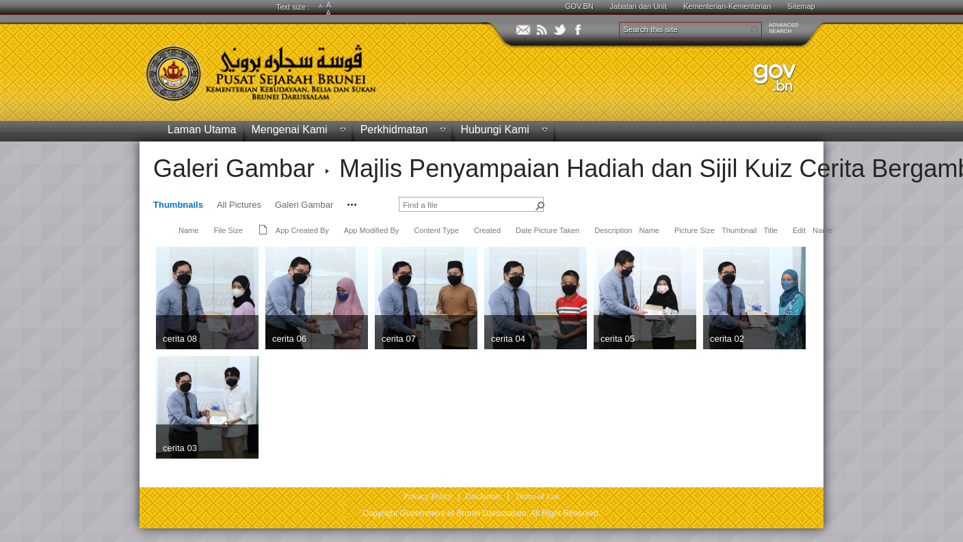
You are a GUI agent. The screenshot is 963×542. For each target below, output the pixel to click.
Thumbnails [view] (178, 205)
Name (188, 230)
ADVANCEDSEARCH (784, 28)
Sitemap (801, 6)
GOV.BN (579, 6)
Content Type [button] (436, 230)
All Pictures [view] (239, 205)
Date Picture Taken (547, 230)
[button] (753, 30)
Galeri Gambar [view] (304, 205)
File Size (227, 230)
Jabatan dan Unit (638, 6)
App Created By (302, 230)
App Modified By (371, 230)
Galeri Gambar (234, 168)
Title (771, 230)
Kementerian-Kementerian (727, 6)
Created (487, 230)
